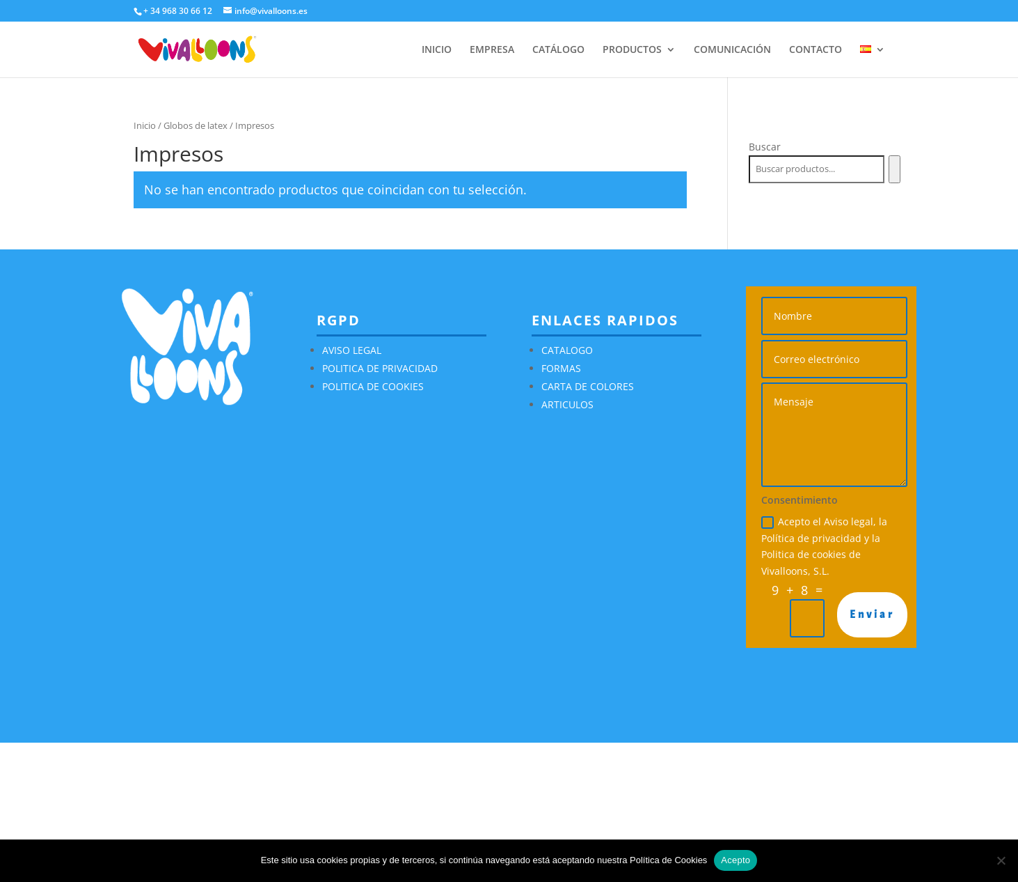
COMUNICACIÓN (732, 50)
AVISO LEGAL (351, 350)
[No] (1001, 860)
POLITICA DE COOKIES (373, 386)
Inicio (145, 125)
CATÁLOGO (558, 50)
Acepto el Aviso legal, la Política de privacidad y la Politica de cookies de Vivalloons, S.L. (824, 546)
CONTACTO (815, 50)
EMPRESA (492, 50)
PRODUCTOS (632, 50)
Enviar (872, 614)
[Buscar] (894, 169)
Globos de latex (196, 125)
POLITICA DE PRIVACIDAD (380, 368)
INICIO (437, 50)
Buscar (765, 146)
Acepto (735, 860)
